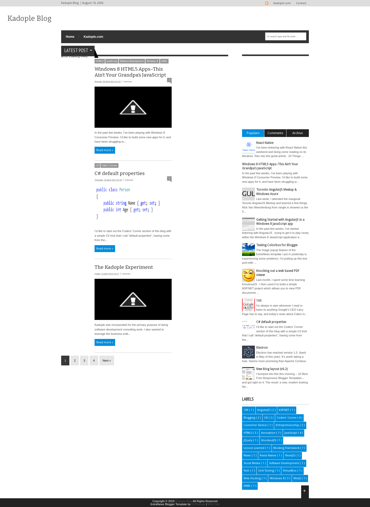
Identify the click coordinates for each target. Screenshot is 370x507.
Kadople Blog (29, 18)
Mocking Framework (286, 448)
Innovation (268, 433)
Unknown (127, 81)
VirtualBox (290, 470)
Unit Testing (266, 470)
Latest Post (76, 50)
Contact (301, 3)
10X (259, 300)
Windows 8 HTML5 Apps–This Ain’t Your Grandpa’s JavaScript (130, 72)
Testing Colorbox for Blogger (277, 245)
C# (97, 165)
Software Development (284, 463)
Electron (262, 347)
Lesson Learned (254, 448)
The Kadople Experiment (124, 267)
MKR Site (213, 504)
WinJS (297, 478)
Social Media (252, 463)
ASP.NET (284, 410)
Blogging (250, 417)
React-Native (268, 455)
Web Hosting (253, 478)
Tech (247, 470)
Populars (253, 133)
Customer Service (255, 425)
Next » (107, 360)
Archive (297, 133)
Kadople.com (282, 3)
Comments (275, 133)
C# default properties (120, 173)
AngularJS (264, 410)
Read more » (104, 150)
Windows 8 (277, 478)
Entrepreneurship (288, 425)
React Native (264, 143)
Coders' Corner (109, 165)
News (248, 455)
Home (70, 37)
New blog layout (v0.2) (272, 369)
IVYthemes (198, 504)
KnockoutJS (269, 440)
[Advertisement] (155, 64)
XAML (247, 485)
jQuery (248, 440)
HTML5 (248, 433)
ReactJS (290, 455)
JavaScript (291, 433)
